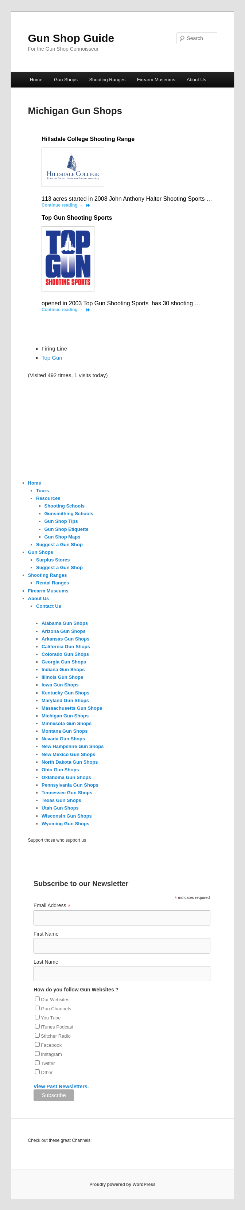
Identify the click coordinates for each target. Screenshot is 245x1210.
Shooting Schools (64, 506)
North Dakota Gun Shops (70, 762)
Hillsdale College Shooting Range (88, 139)
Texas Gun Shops (61, 800)
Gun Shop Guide (71, 38)
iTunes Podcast (57, 1027)
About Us (196, 79)
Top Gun (52, 358)
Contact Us (48, 606)
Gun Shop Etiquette (66, 529)
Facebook (51, 1045)
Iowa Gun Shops (60, 685)
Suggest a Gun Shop (59, 544)
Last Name (46, 962)
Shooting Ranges (107, 79)
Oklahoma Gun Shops (66, 777)
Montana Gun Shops (65, 731)
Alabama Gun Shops (65, 623)
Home (36, 79)
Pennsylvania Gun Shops (70, 785)
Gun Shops (66, 79)
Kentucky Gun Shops (65, 693)
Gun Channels (56, 1008)
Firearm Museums (156, 79)
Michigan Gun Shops (65, 715)
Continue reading (62, 205)
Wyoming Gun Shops (65, 823)
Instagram (51, 1054)
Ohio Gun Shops (60, 769)
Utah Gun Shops (60, 808)
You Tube (51, 1018)
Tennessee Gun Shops (67, 792)
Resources (48, 498)
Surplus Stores (53, 560)
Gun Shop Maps (62, 537)
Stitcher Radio (56, 1036)
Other (47, 1072)
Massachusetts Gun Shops (72, 708)
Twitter (48, 1063)
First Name (46, 934)
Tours (42, 490)
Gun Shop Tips (61, 521)
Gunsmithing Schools (68, 513)
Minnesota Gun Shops (67, 723)
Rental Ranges (52, 583)
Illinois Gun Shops (62, 677)
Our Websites (55, 999)
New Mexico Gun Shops (68, 754)
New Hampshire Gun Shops (73, 746)
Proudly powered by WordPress (122, 1184)
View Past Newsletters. (61, 1086)
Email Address (52, 905)
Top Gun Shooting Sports (77, 218)
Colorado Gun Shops (65, 654)
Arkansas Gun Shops (65, 639)
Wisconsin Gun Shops (67, 816)
